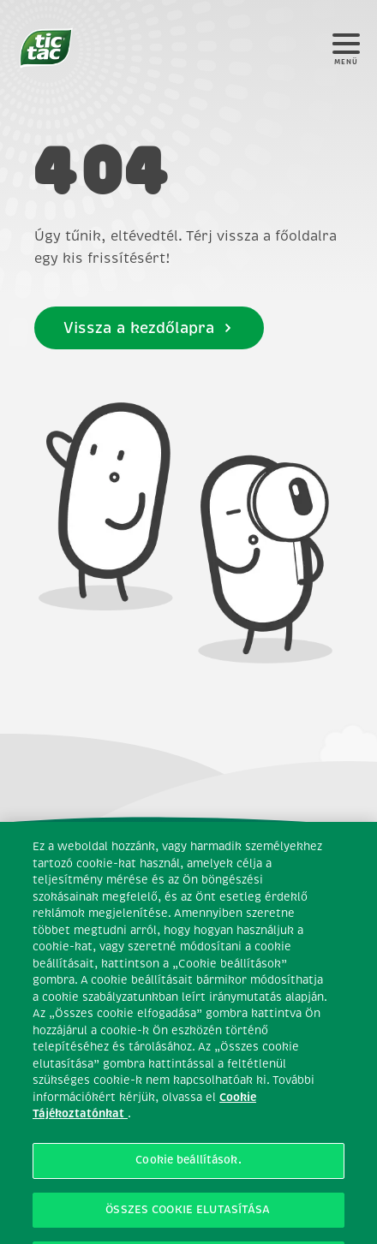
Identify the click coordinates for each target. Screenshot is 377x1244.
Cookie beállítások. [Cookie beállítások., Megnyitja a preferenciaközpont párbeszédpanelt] (188, 1179)
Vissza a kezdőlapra (149, 328)
